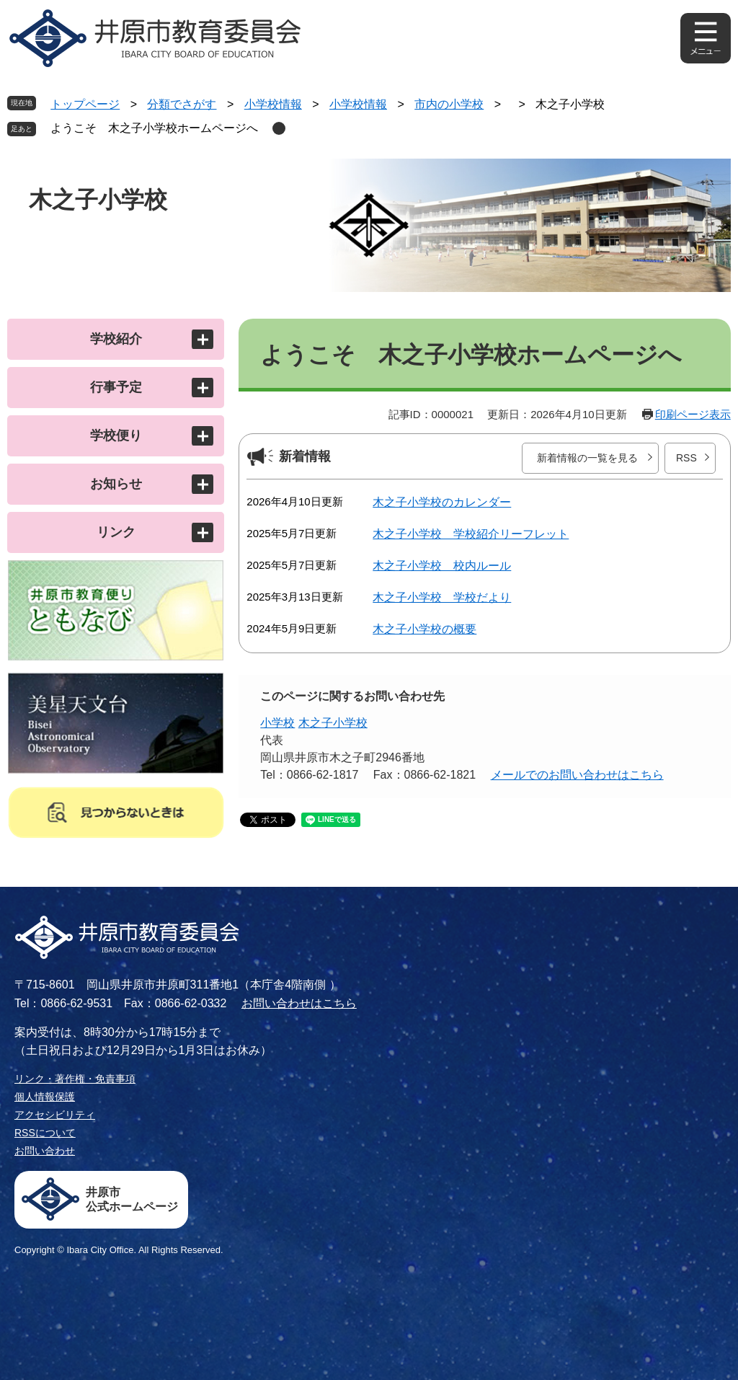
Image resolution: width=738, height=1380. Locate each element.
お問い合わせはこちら (299, 1003)
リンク (116, 532)
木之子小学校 (333, 723)
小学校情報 (273, 104)
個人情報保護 (44, 1096)
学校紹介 (116, 339)
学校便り (116, 435)
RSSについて (45, 1132)
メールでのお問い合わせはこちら (577, 775)
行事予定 (116, 387)
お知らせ (116, 484)
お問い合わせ (44, 1150)
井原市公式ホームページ (132, 1199)
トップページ (85, 104)
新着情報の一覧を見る (587, 458)
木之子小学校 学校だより (442, 597)
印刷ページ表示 (693, 414)
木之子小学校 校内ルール (442, 565)
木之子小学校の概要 (424, 629)
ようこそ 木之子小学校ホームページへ (154, 128)
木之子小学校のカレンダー (442, 502)
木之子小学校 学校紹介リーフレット (471, 534)
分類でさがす (181, 104)
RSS (686, 458)
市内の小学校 (449, 104)
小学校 (277, 723)
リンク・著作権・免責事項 (74, 1078)
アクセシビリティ (54, 1114)
